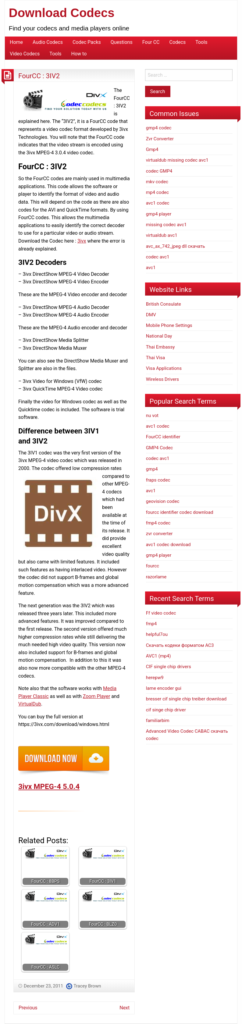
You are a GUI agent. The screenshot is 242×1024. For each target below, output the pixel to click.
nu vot (152, 415)
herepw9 (155, 677)
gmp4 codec (159, 128)
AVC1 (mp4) (158, 656)
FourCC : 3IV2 (39, 76)
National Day (159, 336)
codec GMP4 (159, 171)
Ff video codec (161, 613)
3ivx (81, 241)
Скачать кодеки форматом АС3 (180, 645)
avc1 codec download (168, 544)
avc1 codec (157, 203)
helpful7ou (157, 634)
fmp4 (151, 623)
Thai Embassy (160, 347)
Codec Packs (87, 42)
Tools (201, 42)
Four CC (151, 42)
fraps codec (158, 480)
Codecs (177, 42)
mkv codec (157, 181)
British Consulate (163, 304)
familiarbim (157, 720)
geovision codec (163, 501)
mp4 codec (157, 192)
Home (16, 42)
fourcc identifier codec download (179, 512)
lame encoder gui (163, 688)
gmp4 (152, 469)
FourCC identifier (163, 437)
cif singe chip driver (166, 710)
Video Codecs (25, 54)
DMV (151, 314)
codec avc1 (157, 257)
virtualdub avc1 (161, 235)
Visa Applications (164, 368)
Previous (28, 1008)
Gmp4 (152, 149)
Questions (122, 42)
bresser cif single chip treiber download (186, 699)
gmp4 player (158, 214)
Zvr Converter (160, 139)
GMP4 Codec (159, 448)
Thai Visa (155, 357)
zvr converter (159, 533)
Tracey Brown (87, 986)
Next (124, 1008)
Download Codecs (62, 12)
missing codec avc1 (166, 224)
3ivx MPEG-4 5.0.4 (49, 786)
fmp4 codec (158, 523)
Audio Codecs (48, 42)
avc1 (151, 267)
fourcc (152, 566)
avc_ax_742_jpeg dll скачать (175, 246)
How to (79, 54)
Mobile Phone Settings (169, 325)
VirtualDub (29, 704)
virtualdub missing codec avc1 (177, 160)
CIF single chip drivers (168, 666)
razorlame (156, 577)
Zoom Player (96, 696)
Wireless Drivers (162, 379)
